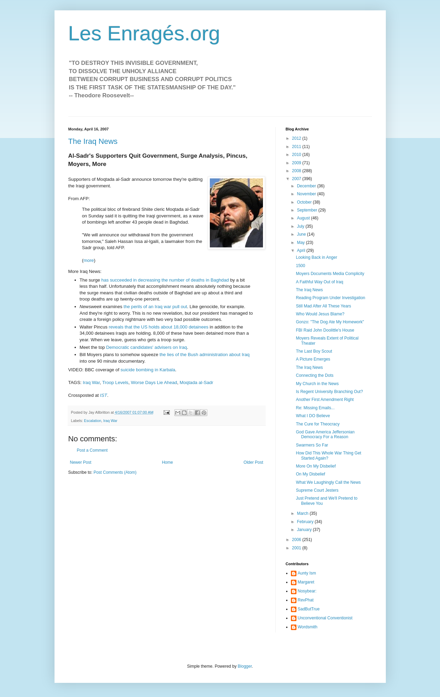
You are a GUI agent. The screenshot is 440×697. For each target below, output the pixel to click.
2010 (297, 154)
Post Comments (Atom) (115, 472)
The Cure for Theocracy (318, 424)
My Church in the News (317, 383)
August (304, 218)
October (305, 202)
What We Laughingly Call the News (328, 482)
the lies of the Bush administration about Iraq (204, 354)
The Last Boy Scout (314, 351)
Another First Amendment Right (324, 399)
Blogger (245, 666)
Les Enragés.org (144, 33)
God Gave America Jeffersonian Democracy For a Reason (325, 434)
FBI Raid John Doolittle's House (325, 330)
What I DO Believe (313, 415)
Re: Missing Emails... (315, 407)
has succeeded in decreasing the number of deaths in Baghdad (165, 280)
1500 (300, 265)
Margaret (306, 582)
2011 (297, 146)
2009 (297, 162)
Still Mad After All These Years (323, 306)
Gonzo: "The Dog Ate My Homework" (330, 322)
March (303, 513)
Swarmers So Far (312, 445)
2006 (297, 539)
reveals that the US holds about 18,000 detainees (158, 327)
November (307, 194)
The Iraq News (93, 141)
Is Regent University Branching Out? (329, 391)
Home (167, 462)
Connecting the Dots (314, 375)
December (307, 186)
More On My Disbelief (315, 466)
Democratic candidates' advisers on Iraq (146, 347)
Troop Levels (115, 382)
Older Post (253, 462)
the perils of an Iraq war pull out (155, 306)
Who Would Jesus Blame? (320, 314)
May (301, 242)
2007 (297, 178)
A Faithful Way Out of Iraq (319, 281)
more (89, 260)
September (307, 210)
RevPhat (306, 600)
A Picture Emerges (313, 359)
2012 (297, 138)
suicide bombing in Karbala (147, 369)
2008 (297, 170)
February (305, 521)
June (302, 234)
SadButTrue (309, 609)
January (305, 529)
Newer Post (80, 462)
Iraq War (91, 382)
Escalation (92, 421)
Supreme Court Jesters (317, 490)
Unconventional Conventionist (325, 618)
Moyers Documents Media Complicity (330, 273)
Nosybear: (307, 591)
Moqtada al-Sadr (197, 382)
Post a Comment (92, 450)
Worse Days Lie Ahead (154, 382)
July (301, 226)
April (301, 250)
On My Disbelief (310, 474)
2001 (297, 548)
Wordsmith (307, 627)
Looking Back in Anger (316, 257)
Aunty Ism (307, 573)
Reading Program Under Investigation (330, 297)
